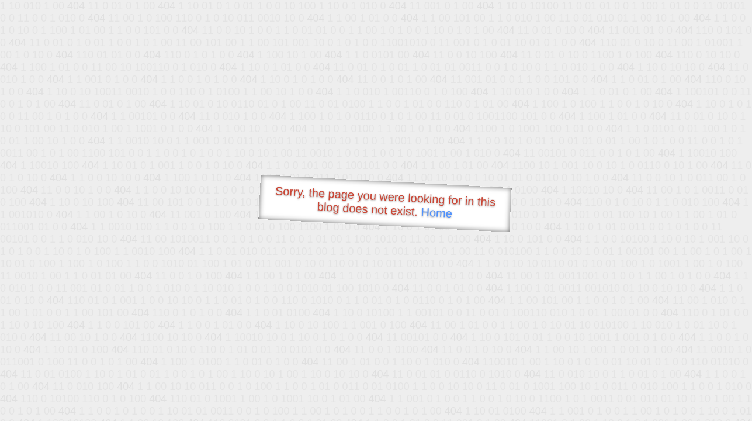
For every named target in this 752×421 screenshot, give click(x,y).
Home (436, 212)
